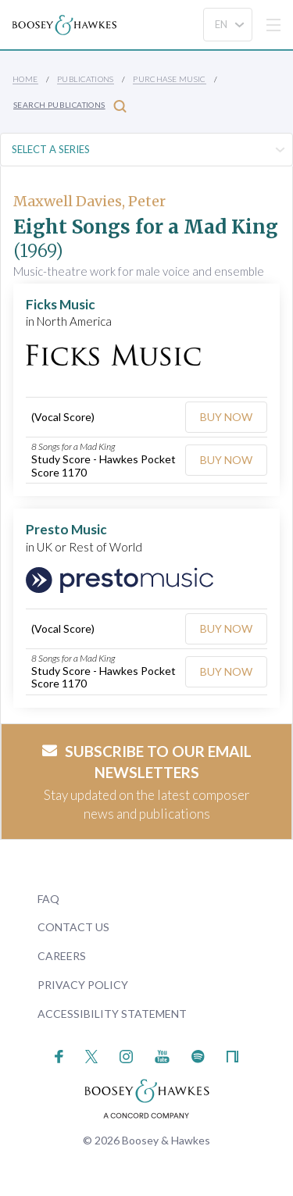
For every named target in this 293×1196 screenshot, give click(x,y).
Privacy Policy (83, 984)
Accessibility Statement (112, 1013)
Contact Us (73, 927)
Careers (62, 955)
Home (25, 79)
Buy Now (226, 416)
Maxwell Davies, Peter (89, 201)
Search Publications (70, 105)
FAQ (48, 898)
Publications (85, 79)
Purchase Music (169, 79)
